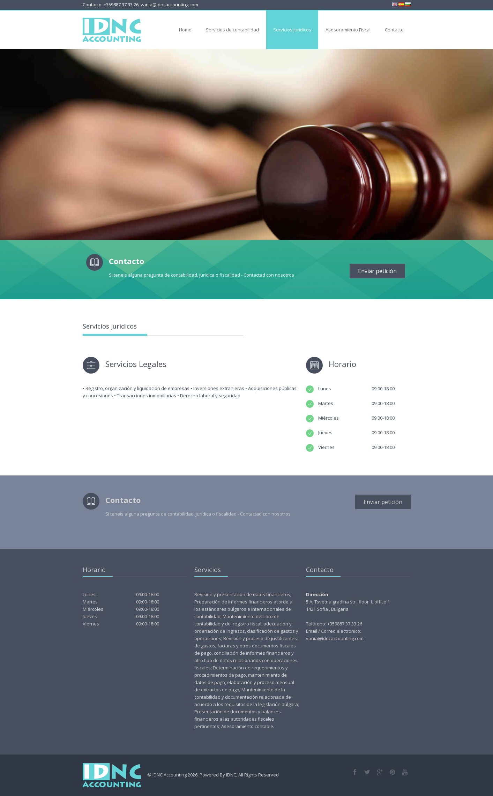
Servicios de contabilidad (232, 30)
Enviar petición (377, 271)
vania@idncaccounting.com (169, 4)
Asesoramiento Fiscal (348, 30)
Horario (342, 364)
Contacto (394, 30)
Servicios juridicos (292, 30)
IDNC (231, 775)
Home (185, 30)
